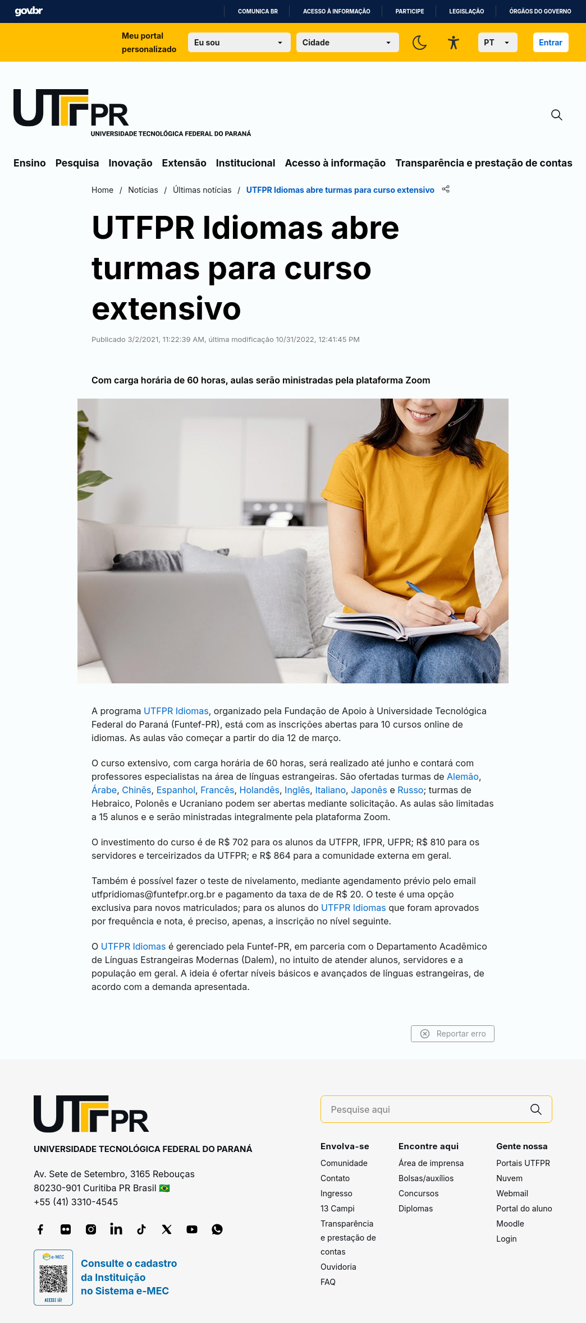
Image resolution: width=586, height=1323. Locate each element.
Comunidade (344, 1163)
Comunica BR (258, 11)
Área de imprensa (431, 1163)
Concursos (419, 1193)
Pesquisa (77, 163)
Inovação (131, 163)
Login (506, 1238)
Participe (410, 11)
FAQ (328, 1282)
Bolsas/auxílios (426, 1178)
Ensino (29, 163)
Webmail (512, 1193)
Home (102, 190)
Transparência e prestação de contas (484, 163)
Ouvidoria (338, 1266)
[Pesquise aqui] (426, 1110)
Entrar (550, 42)
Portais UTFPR (523, 1163)
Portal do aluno (524, 1208)
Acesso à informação (336, 11)
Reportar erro (452, 1033)
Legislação (467, 11)
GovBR (29, 11)
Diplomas (416, 1208)
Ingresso (336, 1193)
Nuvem (509, 1178)
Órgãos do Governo (540, 11)
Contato (335, 1178)
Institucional (246, 163)
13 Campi (338, 1208)
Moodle (510, 1223)
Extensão (184, 163)
